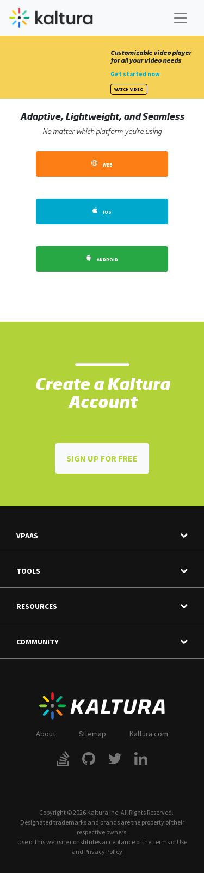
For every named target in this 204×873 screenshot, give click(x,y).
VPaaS (102, 535)
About (45, 734)
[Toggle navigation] (180, 18)
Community (102, 642)
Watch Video (129, 89)
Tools (102, 571)
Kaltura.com (148, 734)
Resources (102, 606)
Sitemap (92, 734)
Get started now (135, 74)
